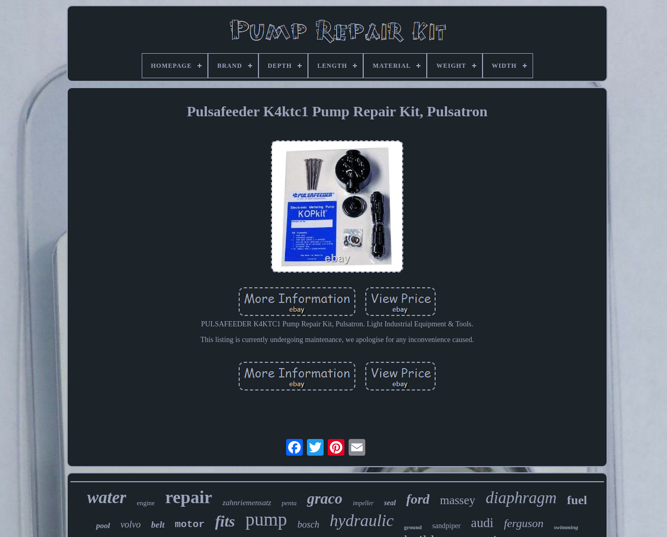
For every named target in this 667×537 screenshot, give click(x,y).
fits (225, 521)
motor (190, 524)
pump (266, 519)
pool (103, 525)
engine (146, 503)
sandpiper (446, 526)
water (106, 497)
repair (188, 497)
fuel (577, 500)
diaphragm (521, 498)
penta (289, 503)
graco (324, 498)
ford (418, 499)
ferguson (524, 523)
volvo (130, 524)
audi (482, 523)
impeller (363, 503)
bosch (308, 524)
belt (158, 525)
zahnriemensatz (247, 502)
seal (390, 503)
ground (413, 527)
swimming (566, 527)
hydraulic (362, 520)
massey (457, 500)
